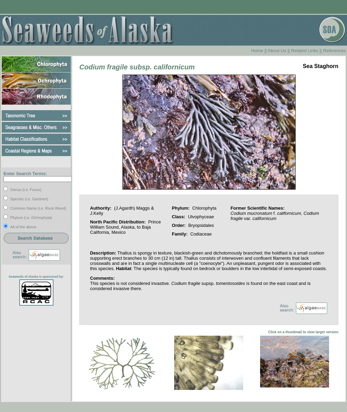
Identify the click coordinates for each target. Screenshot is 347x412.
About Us (277, 50)
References (334, 50)
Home (257, 50)
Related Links (304, 50)
